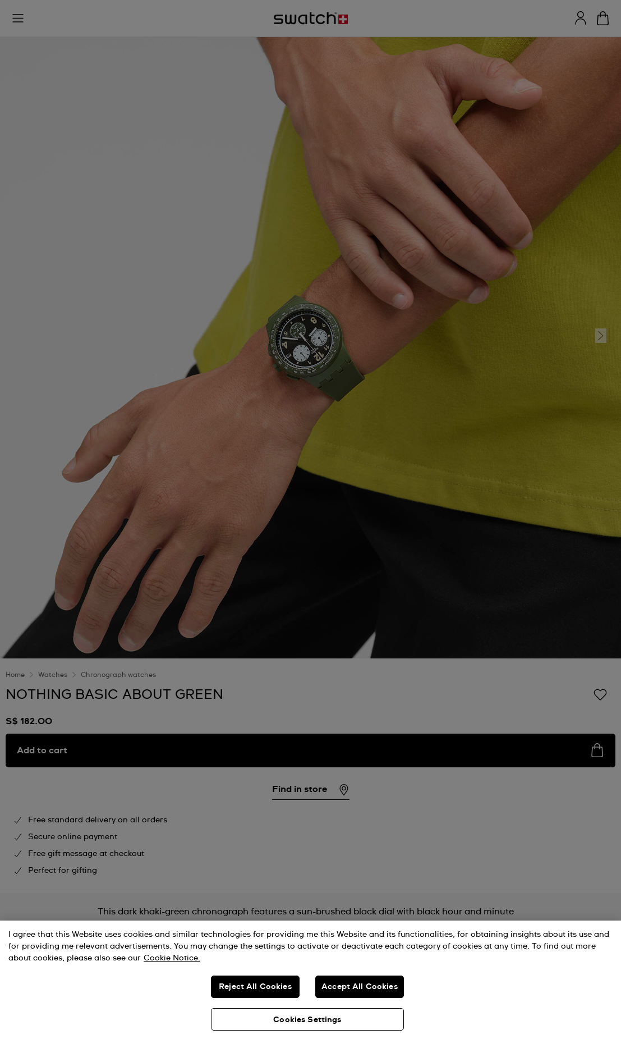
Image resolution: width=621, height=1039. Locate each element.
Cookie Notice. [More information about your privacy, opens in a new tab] (172, 958)
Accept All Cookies (359, 987)
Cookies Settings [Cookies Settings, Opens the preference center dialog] (307, 1020)
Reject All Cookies (255, 987)
